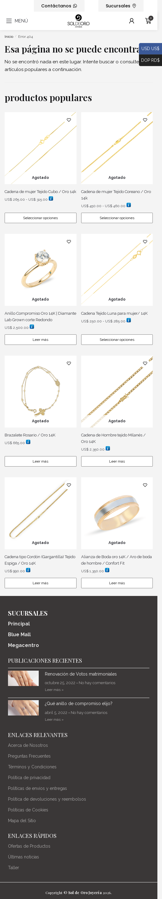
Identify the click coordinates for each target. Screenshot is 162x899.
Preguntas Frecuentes (29, 756)
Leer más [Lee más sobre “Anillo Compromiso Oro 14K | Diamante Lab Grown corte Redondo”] (40, 339)
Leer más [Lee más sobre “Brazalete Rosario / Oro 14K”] (40, 461)
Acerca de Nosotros (28, 745)
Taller (13, 867)
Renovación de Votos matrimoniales (81, 674)
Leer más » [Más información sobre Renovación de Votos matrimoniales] (54, 690)
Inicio (9, 36)
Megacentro (23, 645)
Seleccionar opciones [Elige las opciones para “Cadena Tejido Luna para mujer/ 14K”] (117, 339)
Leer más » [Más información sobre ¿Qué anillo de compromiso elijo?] (54, 719)
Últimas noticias (23, 856)
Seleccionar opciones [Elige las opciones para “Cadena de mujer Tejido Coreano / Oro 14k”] (117, 218)
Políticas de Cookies (28, 809)
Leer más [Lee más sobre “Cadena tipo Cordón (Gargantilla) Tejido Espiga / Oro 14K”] (40, 583)
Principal (19, 624)
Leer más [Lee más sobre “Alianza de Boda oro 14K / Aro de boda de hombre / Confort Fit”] (117, 583)
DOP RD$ (149, 60)
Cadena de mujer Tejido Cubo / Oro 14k (40, 191)
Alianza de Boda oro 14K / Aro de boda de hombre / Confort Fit (116, 560)
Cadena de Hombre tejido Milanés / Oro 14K (113, 438)
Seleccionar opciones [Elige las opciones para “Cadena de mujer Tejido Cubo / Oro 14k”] (40, 218)
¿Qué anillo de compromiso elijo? (79, 703)
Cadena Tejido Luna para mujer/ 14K (114, 313)
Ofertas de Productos (29, 846)
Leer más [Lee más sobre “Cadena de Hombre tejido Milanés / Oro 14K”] (117, 461)
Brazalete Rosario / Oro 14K (30, 435)
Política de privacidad (29, 777)
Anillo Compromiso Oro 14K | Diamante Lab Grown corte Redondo (40, 316)
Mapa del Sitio (22, 820)
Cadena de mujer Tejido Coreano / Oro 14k (116, 194)
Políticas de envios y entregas (37, 788)
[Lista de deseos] (68, 119)
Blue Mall (19, 634)
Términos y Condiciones (32, 766)
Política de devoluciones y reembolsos (47, 799)
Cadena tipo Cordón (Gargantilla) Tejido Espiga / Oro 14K (40, 560)
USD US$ (149, 49)
